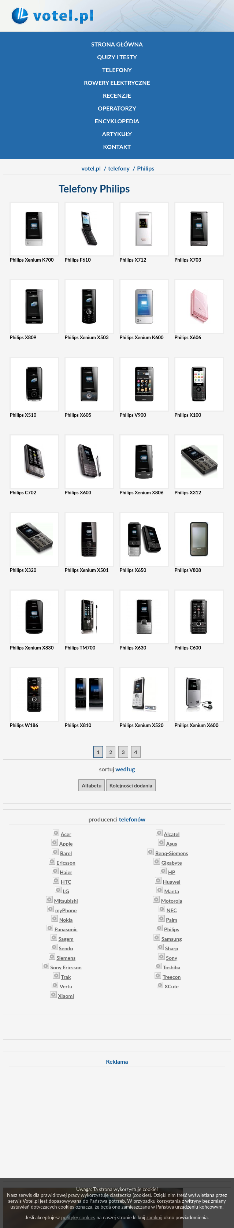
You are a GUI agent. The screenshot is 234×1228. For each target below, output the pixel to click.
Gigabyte (171, 863)
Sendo (66, 948)
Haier (66, 872)
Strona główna (117, 44)
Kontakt (117, 146)
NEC (172, 910)
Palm (171, 920)
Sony (171, 958)
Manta (171, 891)
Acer (66, 834)
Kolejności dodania (130, 785)
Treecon (172, 977)
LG (66, 891)
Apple (66, 843)
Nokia (66, 920)
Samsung (171, 939)
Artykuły (117, 133)
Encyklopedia (117, 120)
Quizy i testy (117, 56)
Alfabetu (91, 785)
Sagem (66, 939)
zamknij (154, 1217)
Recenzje (117, 95)
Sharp (171, 948)
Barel (66, 853)
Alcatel (171, 834)
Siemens (65, 958)
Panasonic (66, 929)
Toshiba (171, 967)
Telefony (117, 69)
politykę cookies (78, 1217)
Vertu (66, 986)
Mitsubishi (66, 901)
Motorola (171, 901)
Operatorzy (117, 108)
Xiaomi (66, 996)
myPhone (66, 910)
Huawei (172, 882)
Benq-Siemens (171, 853)
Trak (66, 977)
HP (171, 872)
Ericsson (65, 863)
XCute (171, 986)
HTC (66, 882)
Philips (171, 929)
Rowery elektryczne (117, 82)
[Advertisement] (117, 1123)
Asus (171, 843)
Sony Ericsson (66, 967)
